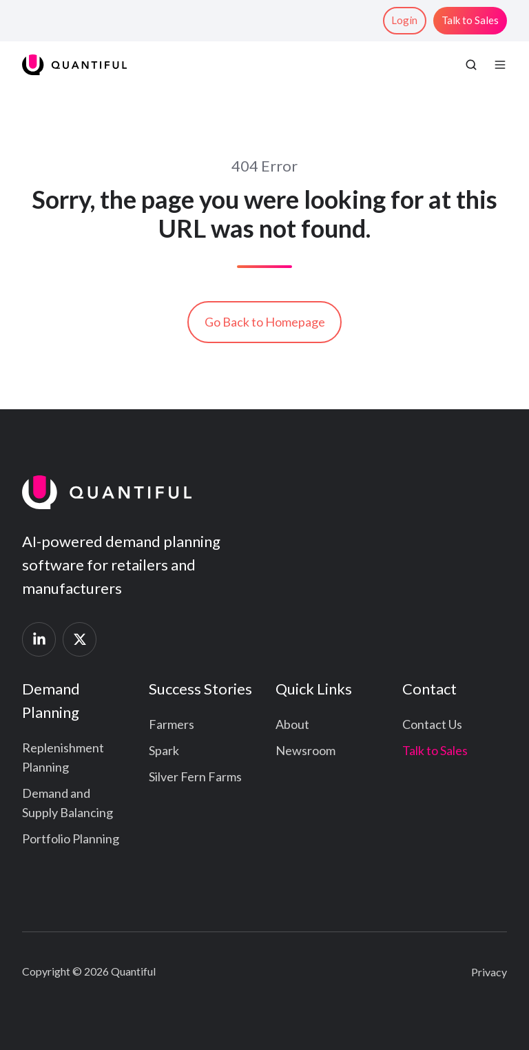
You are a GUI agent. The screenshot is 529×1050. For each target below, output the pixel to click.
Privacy (489, 971)
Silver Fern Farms (195, 776)
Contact (429, 688)
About (292, 724)
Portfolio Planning (70, 838)
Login (404, 20)
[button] (471, 65)
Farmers (171, 724)
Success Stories (200, 688)
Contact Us (432, 724)
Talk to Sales (470, 20)
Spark (164, 750)
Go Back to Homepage (265, 321)
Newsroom (305, 750)
